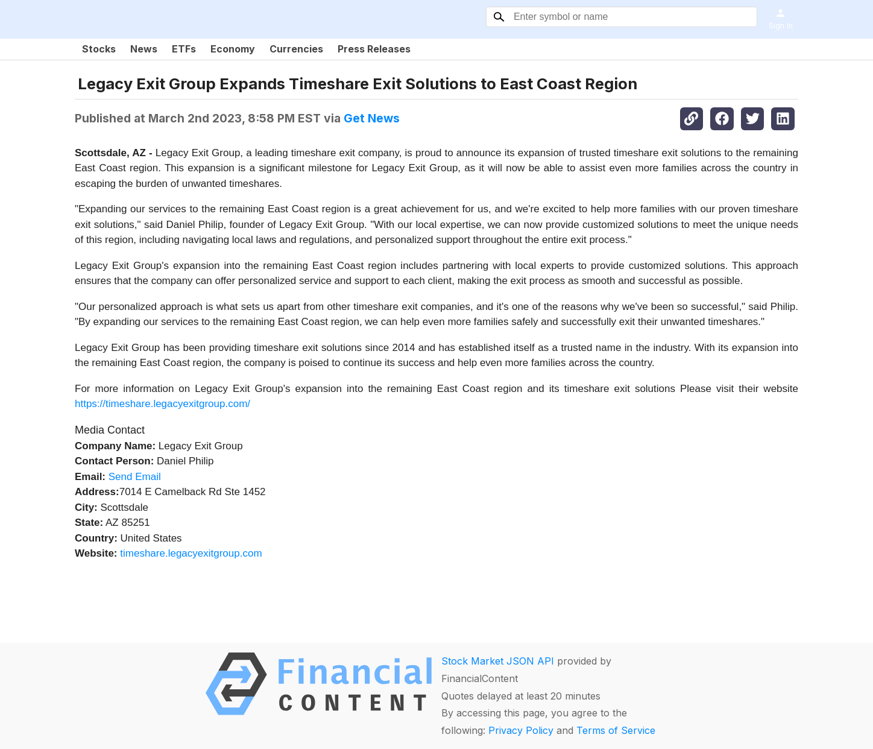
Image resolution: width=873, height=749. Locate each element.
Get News (372, 118)
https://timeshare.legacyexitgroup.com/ (162, 403)
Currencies (296, 49)
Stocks (99, 49)
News (143, 49)
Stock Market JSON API (497, 661)
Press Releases (374, 49)
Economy (232, 49)
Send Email (135, 476)
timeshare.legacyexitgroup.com (191, 553)
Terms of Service (615, 730)
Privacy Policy (520, 730)
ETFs (184, 49)
